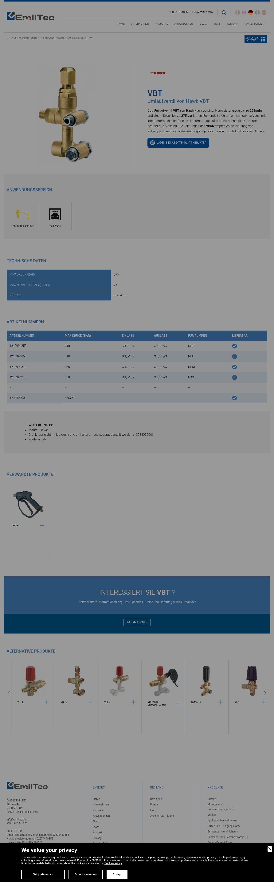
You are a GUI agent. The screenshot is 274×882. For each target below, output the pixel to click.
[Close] (270, 849)
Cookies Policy (113, 863)
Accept (117, 874)
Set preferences (43, 874)
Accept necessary (86, 874)
